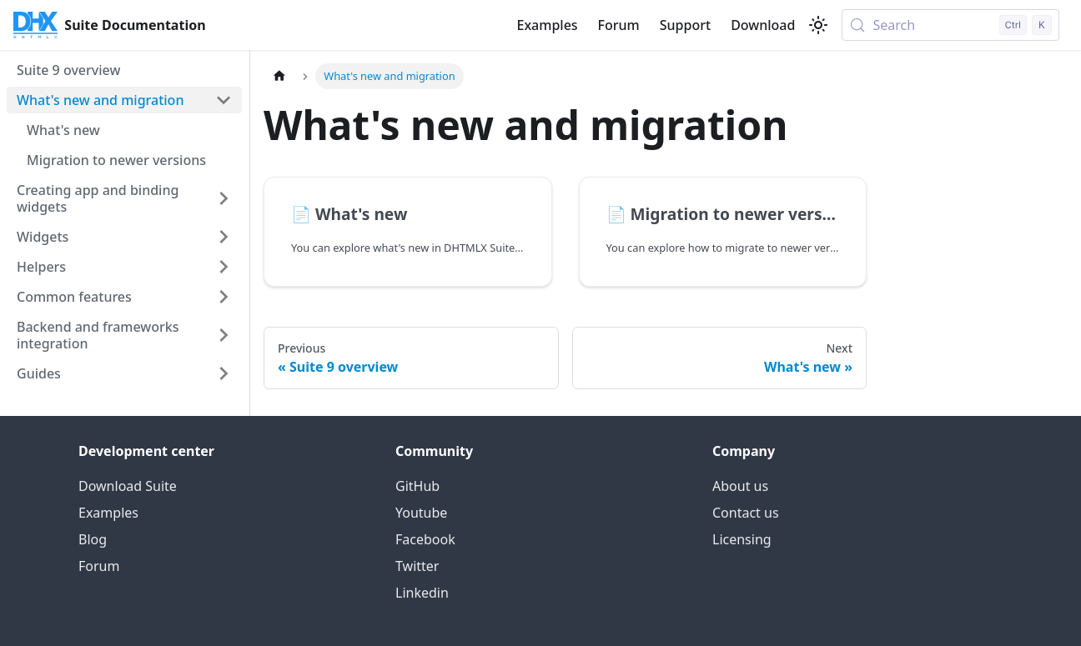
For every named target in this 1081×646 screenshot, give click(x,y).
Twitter (417, 566)
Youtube (421, 512)
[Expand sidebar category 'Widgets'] (223, 236)
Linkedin (422, 592)
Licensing (742, 539)
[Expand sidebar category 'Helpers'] (223, 266)
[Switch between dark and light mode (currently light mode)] (818, 25)
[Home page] (279, 76)
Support (685, 25)
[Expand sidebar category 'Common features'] (223, 296)
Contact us (745, 512)
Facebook (425, 539)
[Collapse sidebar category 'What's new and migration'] (223, 100)
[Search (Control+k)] (950, 25)
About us (740, 486)
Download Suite (127, 486)
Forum (619, 25)
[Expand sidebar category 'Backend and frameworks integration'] (223, 335)
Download (763, 25)
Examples (546, 25)
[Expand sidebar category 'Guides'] (223, 373)
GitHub (417, 486)
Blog (92, 539)
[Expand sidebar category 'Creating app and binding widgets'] (223, 198)
